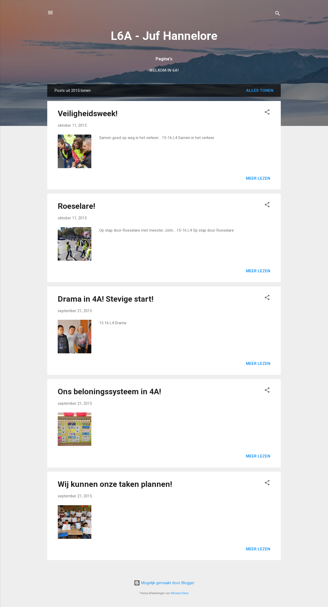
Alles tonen (259, 90)
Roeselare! (76, 206)
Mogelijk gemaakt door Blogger (164, 583)
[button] (267, 113)
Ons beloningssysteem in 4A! (109, 391)
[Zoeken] (277, 14)
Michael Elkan (180, 593)
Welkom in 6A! (164, 70)
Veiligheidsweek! (88, 113)
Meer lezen (258, 178)
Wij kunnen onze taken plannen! (115, 484)
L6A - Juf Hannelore (164, 36)
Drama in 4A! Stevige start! (106, 299)
